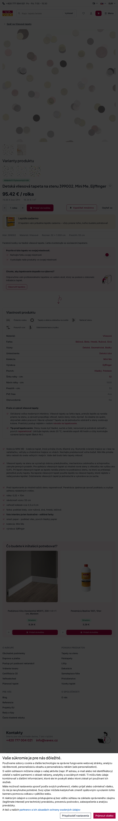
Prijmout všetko (104, 815)
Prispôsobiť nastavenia (75, 815)
